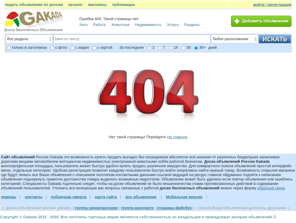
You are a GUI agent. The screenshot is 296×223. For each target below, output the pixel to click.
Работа (99, 24)
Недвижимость (148, 24)
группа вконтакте (137, 208)
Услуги (173, 24)
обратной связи (271, 188)
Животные (120, 24)
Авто (83, 24)
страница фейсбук (174, 208)
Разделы (191, 24)
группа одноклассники (96, 208)
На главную (177, 137)
